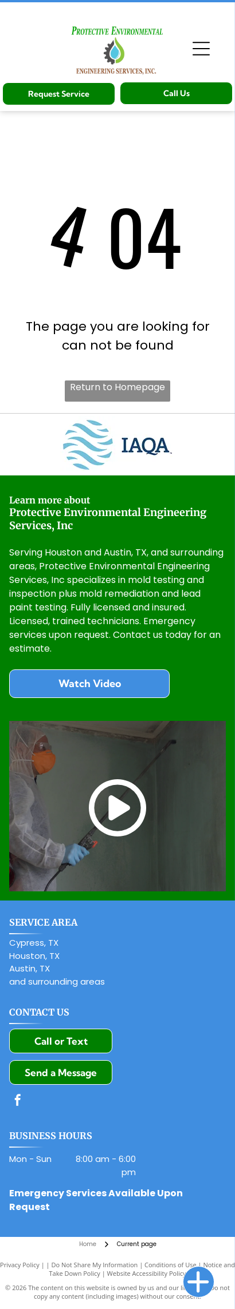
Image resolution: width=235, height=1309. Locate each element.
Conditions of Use (170, 1264)
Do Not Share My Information (94, 1264)
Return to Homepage (117, 387)
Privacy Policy (20, 1264)
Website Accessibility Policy (146, 1273)
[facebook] (17, 1102)
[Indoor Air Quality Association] (117, 444)
